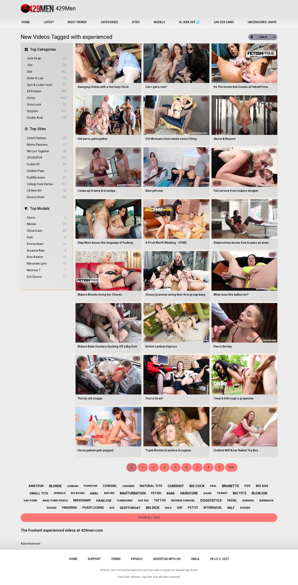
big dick (152, 508)
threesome (124, 500)
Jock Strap (46, 58)
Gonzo (46, 98)
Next (231, 467)
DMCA (195, 559)
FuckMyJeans (46, 177)
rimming (248, 500)
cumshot (176, 486)
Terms (116, 559)
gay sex (143, 500)
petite (193, 507)
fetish (156, 493)
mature (109, 493)
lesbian (72, 486)
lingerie (128, 486)
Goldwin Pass (46, 171)
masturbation (133, 493)
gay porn (30, 500)
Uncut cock (46, 104)
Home (26, 22)
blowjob (259, 493)
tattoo (160, 500)
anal (94, 493)
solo (168, 507)
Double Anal (46, 118)
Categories (109, 22)
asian (207, 493)
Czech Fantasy (46, 138)
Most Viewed (77, 22)
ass (111, 507)
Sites (136, 22)
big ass (262, 486)
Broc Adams (46, 257)
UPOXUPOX (46, 157)
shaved (51, 507)
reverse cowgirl (183, 500)
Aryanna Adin (46, 250)
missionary (82, 500)
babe (171, 493)
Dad (46, 71)
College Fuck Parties (46, 184)
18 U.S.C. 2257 (219, 559)
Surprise (46, 111)
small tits (39, 493)
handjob (103, 500)
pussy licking (93, 507)
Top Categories (43, 49)
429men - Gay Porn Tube (144, 576)
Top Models (39, 208)
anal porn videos (55, 500)
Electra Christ (46, 197)
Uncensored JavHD (262, 22)
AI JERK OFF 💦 (189, 22)
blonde (55, 486)
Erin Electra (46, 277)
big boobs (78, 493)
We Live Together (46, 151)
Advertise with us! (167, 559)
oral (213, 485)
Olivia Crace (46, 231)
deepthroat (130, 508)
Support (94, 559)
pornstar (90, 485)
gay (179, 507)
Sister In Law (46, 78)
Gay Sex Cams (224, 22)
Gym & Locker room (46, 85)
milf (231, 508)
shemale (60, 493)
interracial (212, 507)
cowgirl (110, 486)
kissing (245, 507)
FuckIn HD (46, 164)
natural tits (151, 486)
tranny (222, 493)
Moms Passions (46, 144)
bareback (266, 500)
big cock (196, 486)
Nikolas (46, 224)
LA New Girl (46, 190)
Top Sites (38, 129)
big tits (239, 493)
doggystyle (211, 500)
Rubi (46, 237)
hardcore (189, 493)
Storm (46, 217)
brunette (230, 486)
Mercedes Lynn (46, 263)
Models (159, 22)
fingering (69, 507)
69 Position (46, 91)
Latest (49, 22)
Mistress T (46, 270)
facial (232, 500)
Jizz (46, 65)
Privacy (137, 559)
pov (247, 486)
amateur (36, 486)
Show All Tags (149, 517)
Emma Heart (46, 244)
